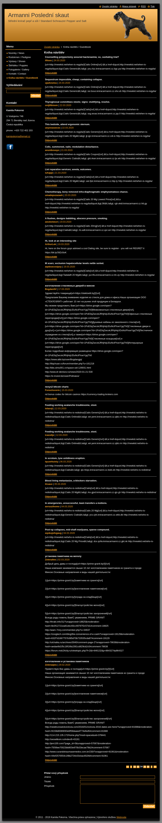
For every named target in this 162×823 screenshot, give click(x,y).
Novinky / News (16, 53)
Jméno (47, 777)
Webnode (121, 817)
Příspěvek (49, 786)
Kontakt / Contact (17, 73)
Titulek (47, 781)
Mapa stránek (129, 6)
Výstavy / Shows (16, 61)
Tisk (152, 6)
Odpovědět (51, 73)
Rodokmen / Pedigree (19, 57)
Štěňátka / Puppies (18, 65)
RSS (143, 6)
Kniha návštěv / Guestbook (23, 77)
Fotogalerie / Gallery (18, 69)
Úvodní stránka (52, 47)
